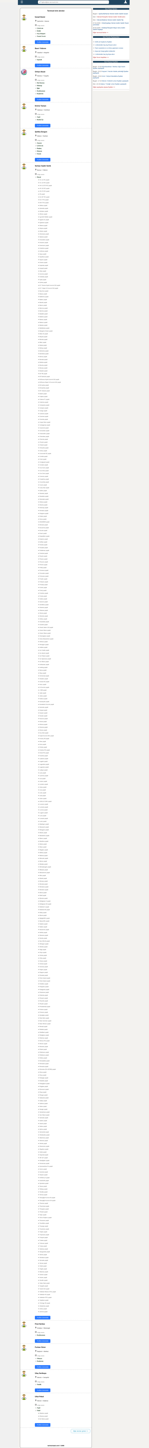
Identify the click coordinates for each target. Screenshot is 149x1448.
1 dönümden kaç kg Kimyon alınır (106, 45)
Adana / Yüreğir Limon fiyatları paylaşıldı (113, 84)
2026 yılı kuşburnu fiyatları (103, 42)
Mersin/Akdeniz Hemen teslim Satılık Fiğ (110, 20)
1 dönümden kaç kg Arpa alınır (105, 54)
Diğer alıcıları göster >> (80, 1431)
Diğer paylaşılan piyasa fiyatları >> (104, 87)
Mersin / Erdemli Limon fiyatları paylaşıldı (115, 81)
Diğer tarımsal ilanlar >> (100, 32)
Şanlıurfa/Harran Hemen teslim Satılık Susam (113, 14)
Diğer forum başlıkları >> (101, 57)
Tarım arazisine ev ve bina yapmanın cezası (109, 48)
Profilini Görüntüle (42, 42)
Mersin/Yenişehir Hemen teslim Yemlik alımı (111, 17)
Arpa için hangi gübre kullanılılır (105, 51)
